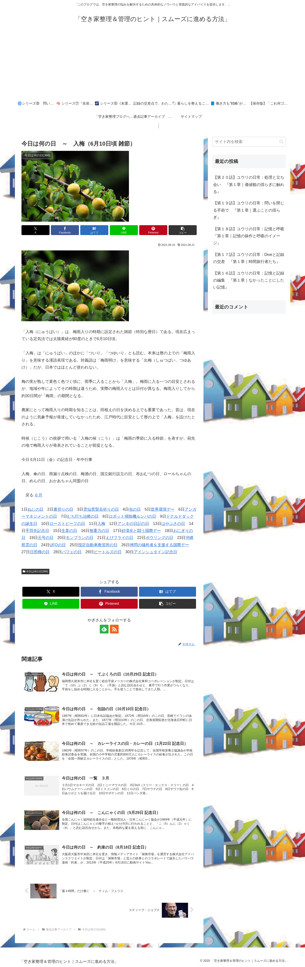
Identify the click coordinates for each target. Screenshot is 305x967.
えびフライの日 (119, 537)
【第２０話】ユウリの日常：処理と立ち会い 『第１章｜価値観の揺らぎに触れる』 (248, 184)
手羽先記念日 (37, 530)
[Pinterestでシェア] (153, 230)
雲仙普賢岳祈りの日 (101, 509)
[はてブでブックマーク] (94, 230)
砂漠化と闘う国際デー (141, 530)
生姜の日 (69, 530)
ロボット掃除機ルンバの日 (132, 516)
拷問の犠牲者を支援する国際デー (159, 545)
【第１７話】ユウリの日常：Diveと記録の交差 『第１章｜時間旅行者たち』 (248, 258)
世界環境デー (163, 509)
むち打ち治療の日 (83, 516)
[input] (249, 142)
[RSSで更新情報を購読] (114, 629)
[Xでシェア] (35, 230)
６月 (38, 495)
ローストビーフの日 (67, 523)
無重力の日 (99, 530)
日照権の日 (40, 552)
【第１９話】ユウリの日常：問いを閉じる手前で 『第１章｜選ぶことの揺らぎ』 (248, 210)
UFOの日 (58, 545)
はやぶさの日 (173, 523)
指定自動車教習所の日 (98, 545)
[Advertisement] (152, 64)
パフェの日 (72, 552)
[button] (183, 230)
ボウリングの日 (159, 537)
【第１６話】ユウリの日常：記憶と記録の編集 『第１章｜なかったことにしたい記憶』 (248, 280)
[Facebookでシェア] (65, 230)
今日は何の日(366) (35, 571)
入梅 (101, 523)
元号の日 (46, 537)
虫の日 (135, 509)
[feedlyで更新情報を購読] (104, 629)
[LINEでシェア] (124, 230)
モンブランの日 (79, 537)
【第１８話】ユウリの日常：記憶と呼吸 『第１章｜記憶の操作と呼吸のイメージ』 (249, 236)
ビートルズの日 (107, 552)
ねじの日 (35, 509)
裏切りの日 (63, 509)
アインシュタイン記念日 (155, 552)
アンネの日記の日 (133, 523)
